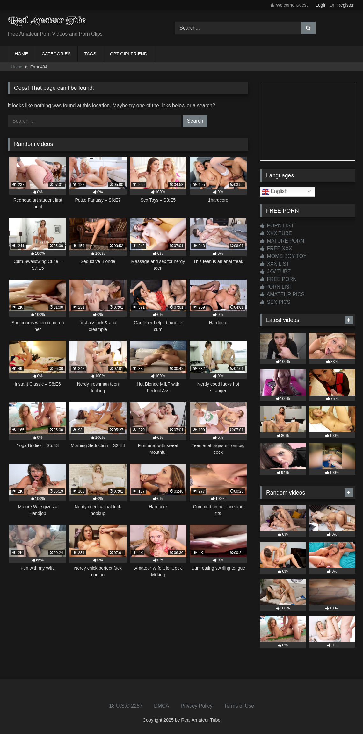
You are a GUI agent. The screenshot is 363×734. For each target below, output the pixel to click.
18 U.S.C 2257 (125, 706)
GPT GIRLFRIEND (128, 53)
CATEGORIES (56, 53)
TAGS (90, 53)
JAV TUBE (275, 271)
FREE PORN (278, 279)
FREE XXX (276, 248)
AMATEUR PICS (282, 294)
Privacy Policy (197, 706)
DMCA (161, 706)
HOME (21, 53)
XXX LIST (274, 264)
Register (345, 5)
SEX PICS (275, 302)
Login (321, 5)
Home (16, 66)
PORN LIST (277, 225)
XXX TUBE (276, 233)
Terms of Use (239, 706)
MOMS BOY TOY (283, 256)
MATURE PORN (282, 241)
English (274, 192)
